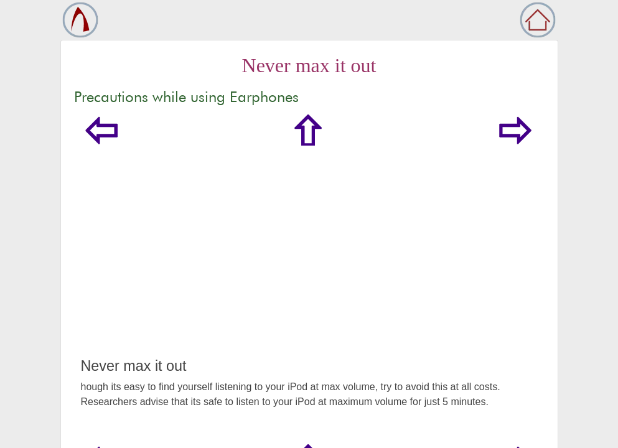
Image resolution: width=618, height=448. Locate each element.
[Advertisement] (309, 264)
